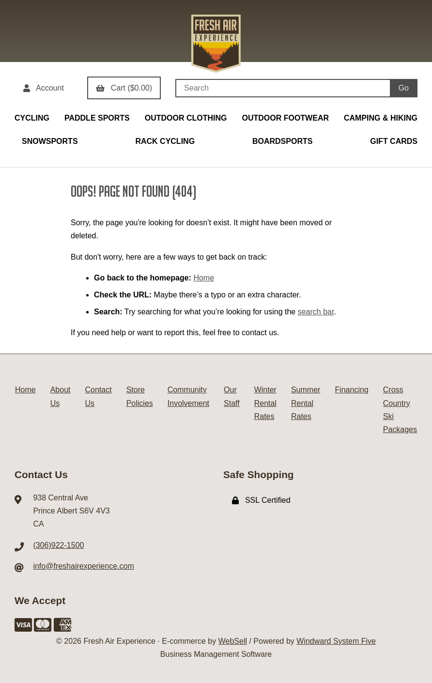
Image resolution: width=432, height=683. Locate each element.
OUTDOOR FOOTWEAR (285, 118)
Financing (351, 390)
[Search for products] (282, 88)
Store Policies (139, 396)
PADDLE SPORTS (97, 118)
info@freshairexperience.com (83, 566)
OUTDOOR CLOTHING (186, 118)
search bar (316, 312)
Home (203, 278)
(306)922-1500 (58, 545)
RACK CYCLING (165, 141)
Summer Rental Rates (305, 403)
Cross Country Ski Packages (400, 410)
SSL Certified (261, 500)
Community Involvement (188, 396)
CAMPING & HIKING (380, 118)
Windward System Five (336, 641)
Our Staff (232, 396)
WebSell (232, 641)
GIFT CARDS (393, 141)
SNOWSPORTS (50, 141)
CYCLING (32, 118)
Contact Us (98, 396)
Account (43, 88)
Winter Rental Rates (265, 403)
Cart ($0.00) (124, 88)
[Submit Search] (403, 88)
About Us (60, 396)
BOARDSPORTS (282, 141)
